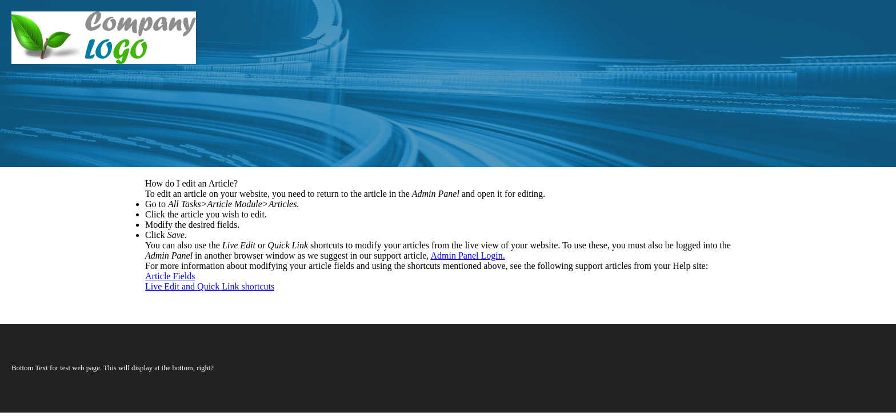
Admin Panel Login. (467, 255)
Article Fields (170, 276)
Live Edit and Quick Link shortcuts (209, 286)
